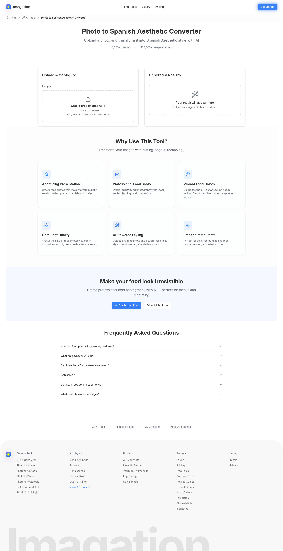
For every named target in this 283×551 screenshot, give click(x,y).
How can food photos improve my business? (141, 346)
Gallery (146, 6)
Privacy (234, 465)
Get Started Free (126, 305)
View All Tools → (80, 487)
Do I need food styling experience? (141, 384)
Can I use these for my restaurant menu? (141, 365)
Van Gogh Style (79, 459)
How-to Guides (185, 481)
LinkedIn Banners (133, 465)
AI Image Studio (125, 426)
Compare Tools (186, 476)
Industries (182, 508)
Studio (180, 459)
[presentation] (88, 106)
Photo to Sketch (26, 476)
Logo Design (130, 476)
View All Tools (158, 305)
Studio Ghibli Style (27, 492)
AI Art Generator (26, 459)
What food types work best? (141, 355)
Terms (233, 459)
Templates (183, 497)
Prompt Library (185, 487)
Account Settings (180, 426)
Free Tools (130, 6)
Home (11, 17)
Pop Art (74, 465)
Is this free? (141, 374)
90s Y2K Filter (78, 481)
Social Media (130, 481)
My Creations (152, 426)
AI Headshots (131, 459)
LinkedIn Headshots (28, 487)
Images (46, 86)
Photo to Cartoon (27, 470)
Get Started (267, 6)
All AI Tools (98, 426)
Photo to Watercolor (28, 481)
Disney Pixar (77, 476)
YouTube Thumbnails (135, 470)
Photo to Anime (26, 465)
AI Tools (28, 17)
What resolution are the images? (141, 394)
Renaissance (77, 470)
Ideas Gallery (184, 492)
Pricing (159, 6)
